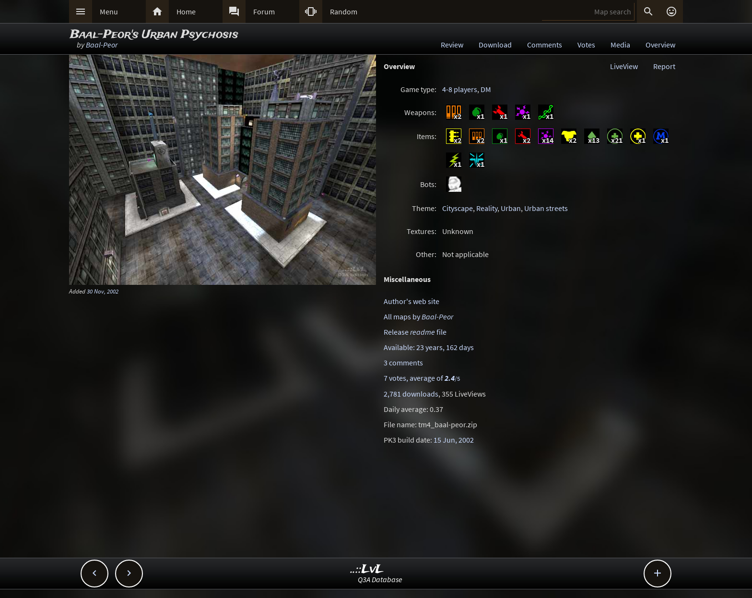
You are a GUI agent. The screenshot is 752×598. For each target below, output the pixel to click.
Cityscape (457, 208)
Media (620, 44)
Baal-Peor (102, 44)
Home (186, 11)
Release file (415, 332)
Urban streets (546, 208)
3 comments (403, 362)
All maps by (418, 316)
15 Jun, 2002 (454, 440)
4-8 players (459, 89)
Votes (586, 44)
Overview (660, 44)
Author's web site (411, 301)
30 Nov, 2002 (102, 291)
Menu (109, 11)
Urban (511, 208)
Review (452, 44)
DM (486, 89)
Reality (486, 208)
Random (343, 11)
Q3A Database (380, 579)
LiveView (624, 66)
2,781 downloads (411, 394)
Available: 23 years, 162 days (429, 347)
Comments (544, 44)
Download (495, 44)
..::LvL (367, 569)
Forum (264, 11)
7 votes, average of (422, 378)
